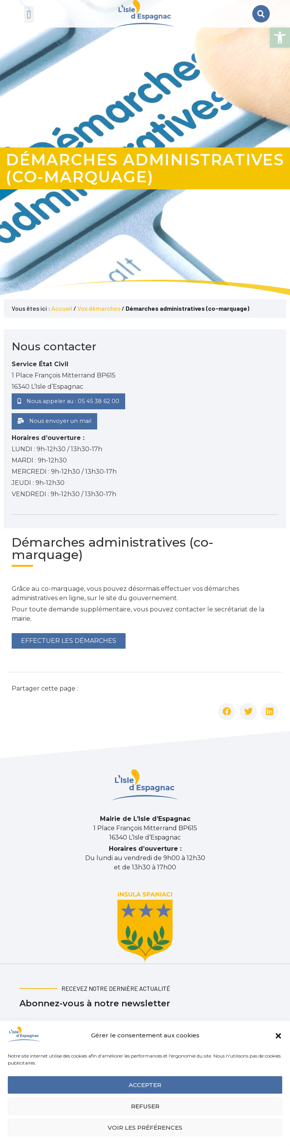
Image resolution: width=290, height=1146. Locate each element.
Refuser (145, 1106)
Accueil (61, 308)
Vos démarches (99, 308)
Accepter (145, 1085)
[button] (280, 38)
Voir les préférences (145, 1127)
